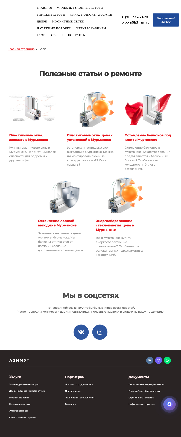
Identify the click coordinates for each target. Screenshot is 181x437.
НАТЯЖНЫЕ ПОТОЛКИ (54, 28)
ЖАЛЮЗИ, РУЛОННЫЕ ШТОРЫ (80, 8)
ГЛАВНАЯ (44, 8)
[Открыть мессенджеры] (169, 404)
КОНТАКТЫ (77, 35)
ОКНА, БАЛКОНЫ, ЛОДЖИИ (91, 14)
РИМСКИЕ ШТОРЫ (51, 14)
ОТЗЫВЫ (57, 35)
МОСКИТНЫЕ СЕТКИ (68, 21)
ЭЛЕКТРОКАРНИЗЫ (91, 28)
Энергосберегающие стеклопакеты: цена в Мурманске (115, 225)
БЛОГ (41, 35)
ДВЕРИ (42, 21)
